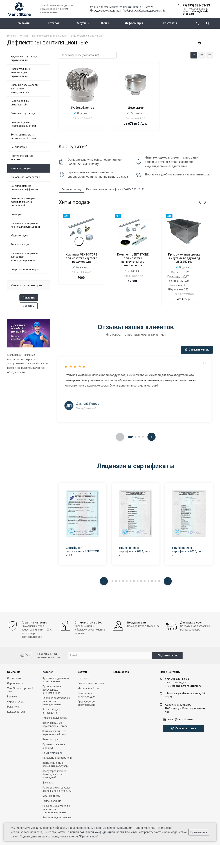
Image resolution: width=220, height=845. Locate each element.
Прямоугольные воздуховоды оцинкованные (20, 72)
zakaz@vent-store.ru (180, 719)
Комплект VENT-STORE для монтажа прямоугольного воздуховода (133, 260)
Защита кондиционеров (25, 269)
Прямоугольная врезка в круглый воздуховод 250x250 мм (184, 258)
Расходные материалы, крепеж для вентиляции (25, 225)
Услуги (82, 23)
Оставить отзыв (196, 349)
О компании (14, 678)
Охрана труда (15, 701)
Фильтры (16, 214)
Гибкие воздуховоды (23, 113)
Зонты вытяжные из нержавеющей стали (23, 136)
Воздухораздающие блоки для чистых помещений (23, 202)
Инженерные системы (91, 683)
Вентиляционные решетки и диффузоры (24, 187)
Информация (136, 23)
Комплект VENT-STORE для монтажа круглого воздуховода (81, 258)
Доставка (83, 678)
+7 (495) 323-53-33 (133, 189)
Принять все (198, 832)
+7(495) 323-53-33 (196, 5)
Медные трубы (19, 235)
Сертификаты (15, 683)
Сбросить (28, 305)
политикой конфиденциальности (102, 832)
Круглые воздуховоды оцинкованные (24, 58)
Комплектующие (21, 168)
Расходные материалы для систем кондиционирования (24, 257)
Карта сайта (121, 672)
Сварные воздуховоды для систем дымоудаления (24, 88)
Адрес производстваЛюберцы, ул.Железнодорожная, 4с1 (185, 708)
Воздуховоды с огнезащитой (20, 103)
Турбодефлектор (82, 107)
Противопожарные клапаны (22, 157)
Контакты (170, 23)
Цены (105, 23)
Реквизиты (13, 706)
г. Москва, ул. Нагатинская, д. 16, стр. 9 (130, 7)
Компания (24, 23)
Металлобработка (88, 688)
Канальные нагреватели (25, 177)
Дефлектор (136, 107)
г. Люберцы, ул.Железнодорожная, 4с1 (143, 10)
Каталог (55, 23)
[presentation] (200, 201)
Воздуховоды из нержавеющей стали (23, 124)
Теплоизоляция (20, 244)
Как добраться (16, 711)
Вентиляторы (19, 147)
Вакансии (12, 696)
